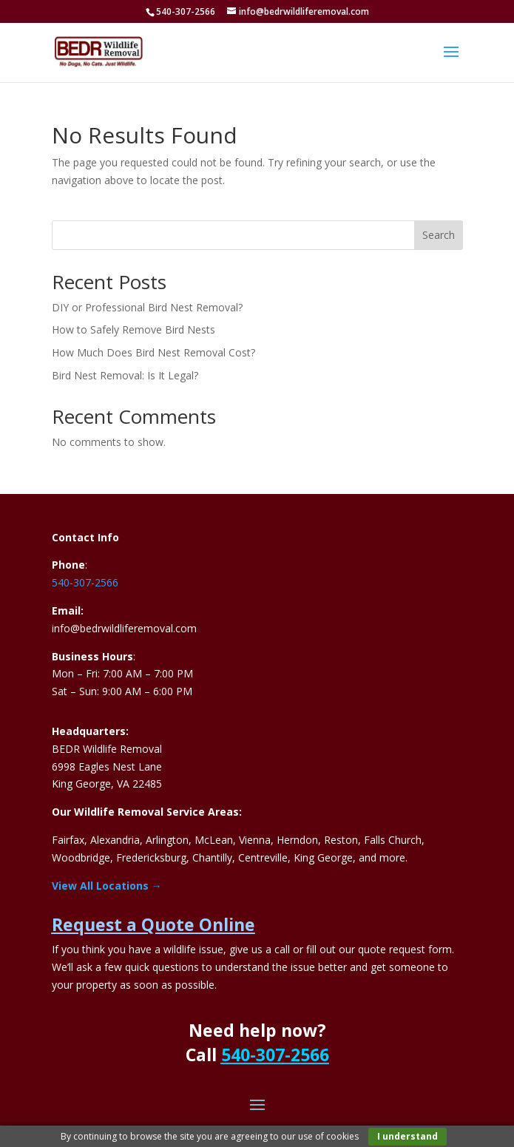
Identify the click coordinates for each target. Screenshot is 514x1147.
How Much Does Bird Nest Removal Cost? (153, 352)
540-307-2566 (85, 582)
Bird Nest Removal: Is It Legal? (125, 375)
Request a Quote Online (153, 924)
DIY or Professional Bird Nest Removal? (147, 307)
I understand (407, 1136)
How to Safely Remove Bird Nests (133, 329)
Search (438, 235)
